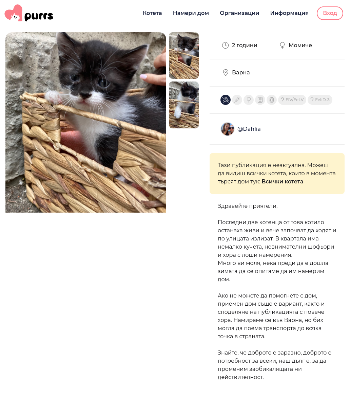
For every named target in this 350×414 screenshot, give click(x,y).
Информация (289, 13)
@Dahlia (249, 129)
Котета (152, 13)
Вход (330, 13)
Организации (239, 13)
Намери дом (191, 13)
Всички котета (283, 181)
